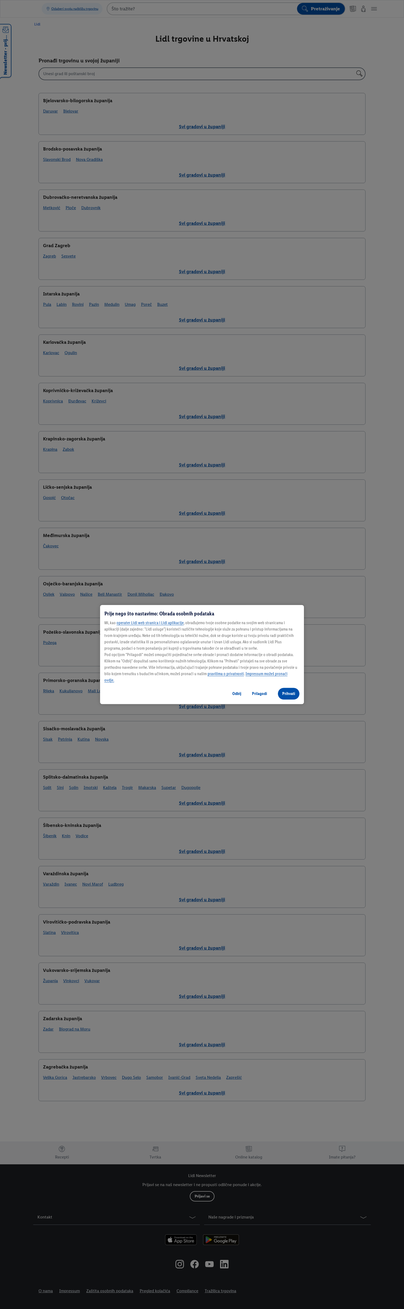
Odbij (236, 693)
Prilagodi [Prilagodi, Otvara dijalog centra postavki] (259, 693)
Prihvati (288, 693)
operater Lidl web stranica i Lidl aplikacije (150, 622)
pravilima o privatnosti (226, 673)
